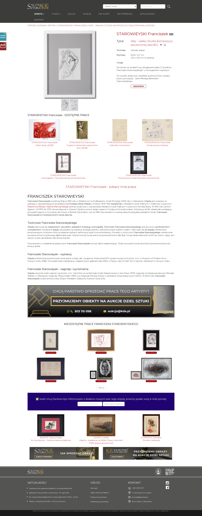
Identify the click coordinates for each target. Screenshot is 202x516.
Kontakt (39, 20)
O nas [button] (56, 14)
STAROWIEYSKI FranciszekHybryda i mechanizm (120, 143)
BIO (171, 34)
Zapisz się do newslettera (99, 493)
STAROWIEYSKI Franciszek (142, 33)
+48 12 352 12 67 (138, 488)
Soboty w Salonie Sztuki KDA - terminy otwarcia (47, 501)
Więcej (101, 387)
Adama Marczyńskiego (57, 206)
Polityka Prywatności (98, 497)
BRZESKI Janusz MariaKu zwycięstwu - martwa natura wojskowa (51, 438)
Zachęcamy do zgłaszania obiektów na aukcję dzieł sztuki (50, 488)
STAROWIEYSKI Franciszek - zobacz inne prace (101, 187)
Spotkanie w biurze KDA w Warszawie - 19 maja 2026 (49, 493)
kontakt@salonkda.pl (140, 497)
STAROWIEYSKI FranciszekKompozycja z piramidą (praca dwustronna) (138, 176)
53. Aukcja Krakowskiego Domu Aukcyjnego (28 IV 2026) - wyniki (53, 497)
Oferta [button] (39, 14)
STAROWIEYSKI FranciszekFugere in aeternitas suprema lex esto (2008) (82, 145)
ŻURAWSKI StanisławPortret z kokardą (151, 438)
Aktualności (147, 14)
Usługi (71, 14)
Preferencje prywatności (99, 502)
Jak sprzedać (125, 14)
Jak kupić (104, 14)
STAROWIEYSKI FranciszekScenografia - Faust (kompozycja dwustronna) (63, 176)
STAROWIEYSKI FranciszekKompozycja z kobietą (157, 143)
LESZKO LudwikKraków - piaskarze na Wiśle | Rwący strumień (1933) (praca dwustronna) (101, 440)
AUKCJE (87, 14)
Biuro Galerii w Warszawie (142, 501)
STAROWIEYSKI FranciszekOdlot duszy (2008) (44, 143)
